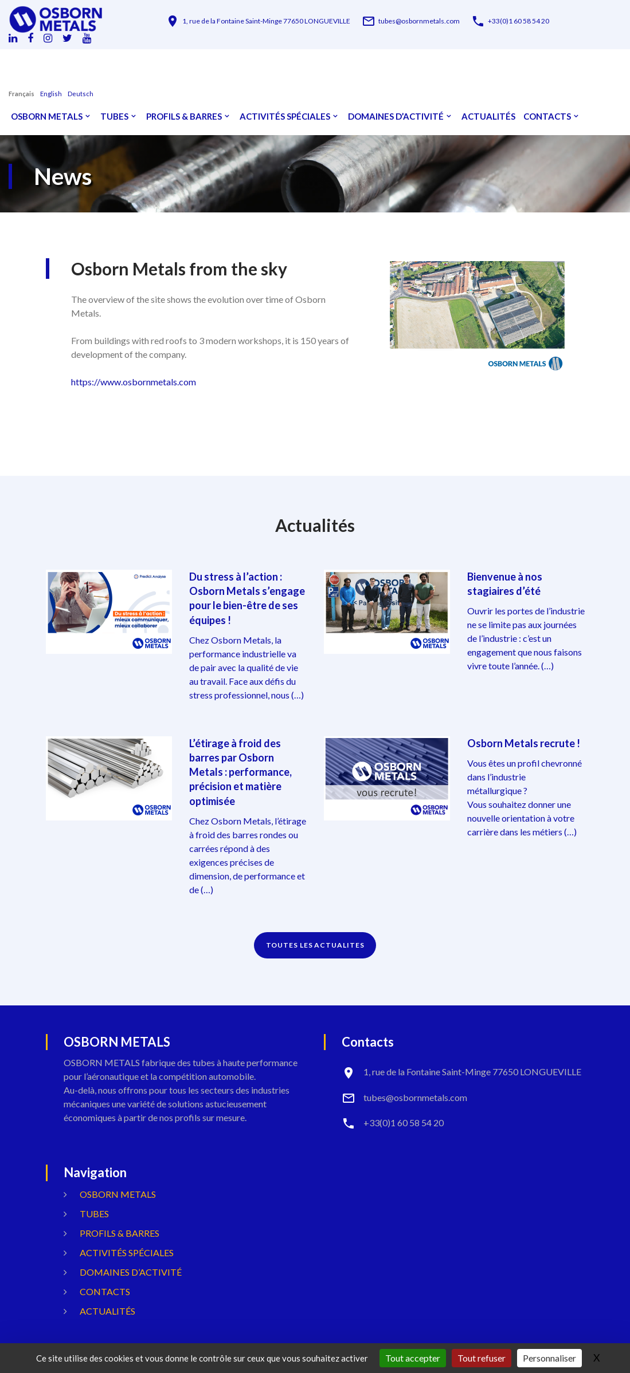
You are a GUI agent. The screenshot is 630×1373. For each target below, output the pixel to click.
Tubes (114, 116)
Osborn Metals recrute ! (523, 743)
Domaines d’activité (396, 116)
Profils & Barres (184, 116)
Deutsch (80, 93)
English (51, 93)
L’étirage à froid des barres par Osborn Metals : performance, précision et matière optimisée (240, 772)
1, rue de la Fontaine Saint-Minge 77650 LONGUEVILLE (266, 21)
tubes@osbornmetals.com (419, 21)
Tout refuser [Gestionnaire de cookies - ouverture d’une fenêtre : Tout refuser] (481, 1357)
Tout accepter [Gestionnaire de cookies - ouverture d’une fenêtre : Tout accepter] (412, 1357)
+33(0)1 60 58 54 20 (518, 21)
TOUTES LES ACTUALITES (315, 945)
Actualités (488, 116)
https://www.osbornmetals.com (133, 381)
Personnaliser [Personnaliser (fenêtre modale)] (549, 1357)
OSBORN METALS (47, 116)
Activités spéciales (285, 116)
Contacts (547, 116)
